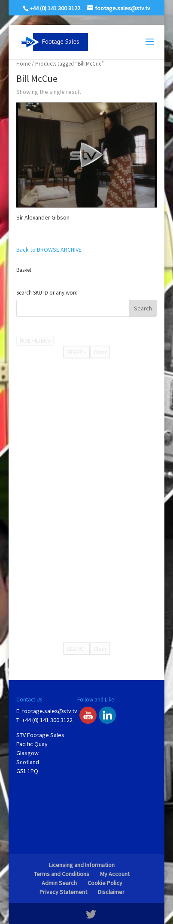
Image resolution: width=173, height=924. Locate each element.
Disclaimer (111, 892)
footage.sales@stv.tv (49, 711)
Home (23, 63)
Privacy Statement (63, 892)
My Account (115, 874)
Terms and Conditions (61, 874)
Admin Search (59, 883)
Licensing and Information (82, 865)
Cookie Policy (105, 883)
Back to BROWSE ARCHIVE (49, 249)
